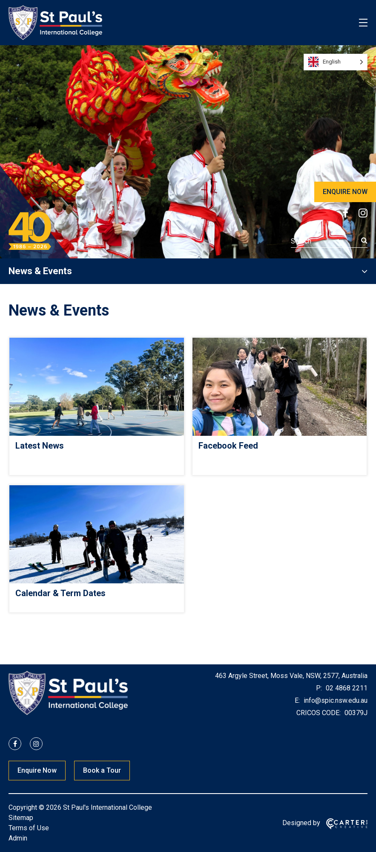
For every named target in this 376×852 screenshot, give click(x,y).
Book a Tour (102, 770)
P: (319, 688)
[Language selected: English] (335, 62)
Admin (18, 838)
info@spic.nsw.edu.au (334, 700)
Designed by (301, 823)
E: (297, 700)
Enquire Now (37, 770)
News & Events (40, 271)
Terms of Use (29, 828)
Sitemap (21, 818)
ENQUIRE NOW (345, 192)
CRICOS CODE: (318, 713)
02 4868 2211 (345, 688)
